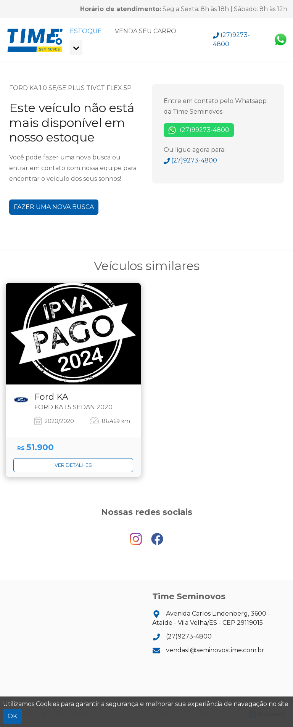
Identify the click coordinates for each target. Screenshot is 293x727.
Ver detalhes (73, 465)
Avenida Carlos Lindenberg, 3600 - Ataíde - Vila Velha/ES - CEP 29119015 (211, 618)
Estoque (86, 31)
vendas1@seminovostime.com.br (208, 650)
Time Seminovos (35, 40)
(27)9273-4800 (231, 39)
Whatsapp (280, 39)
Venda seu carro (145, 31)
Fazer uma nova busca (54, 207)
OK (12, 716)
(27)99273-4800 (198, 130)
